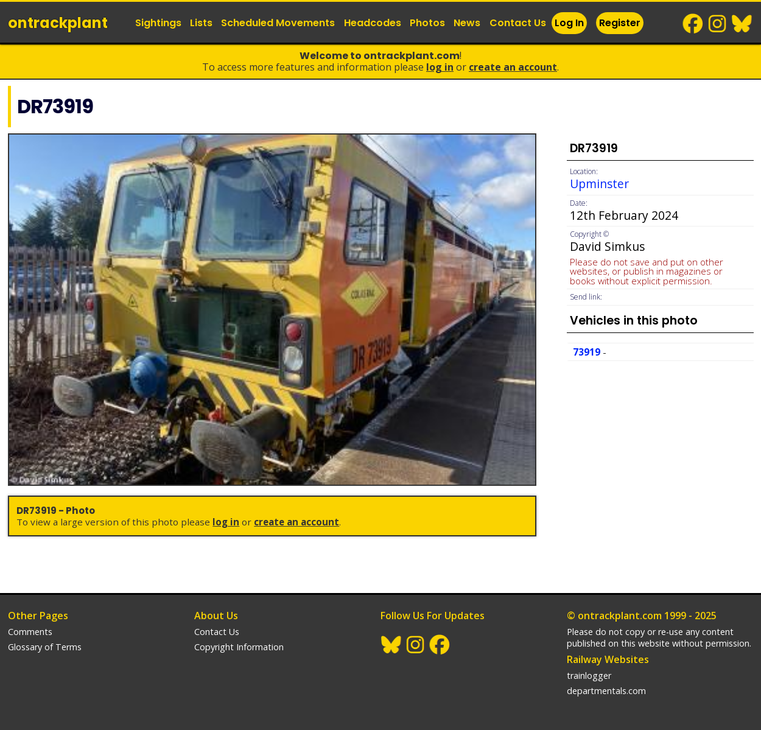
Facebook (693, 24)
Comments (30, 631)
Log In (569, 23)
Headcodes (372, 23)
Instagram (718, 24)
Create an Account (513, 67)
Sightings (158, 23)
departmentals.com (606, 691)
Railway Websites (608, 659)
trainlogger (589, 675)
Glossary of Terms (45, 647)
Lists (201, 23)
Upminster (599, 183)
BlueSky (742, 24)
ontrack (58, 23)
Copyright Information (239, 647)
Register (619, 23)
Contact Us (517, 23)
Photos (427, 23)
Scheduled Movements (278, 23)
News (467, 23)
